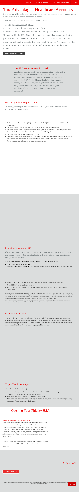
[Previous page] (70, 484)
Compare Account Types (14, 53)
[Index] (19, 2)
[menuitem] (41, 2)
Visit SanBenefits (10, 472)
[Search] (76, 2)
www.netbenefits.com (9, 428)
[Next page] (74, 484)
